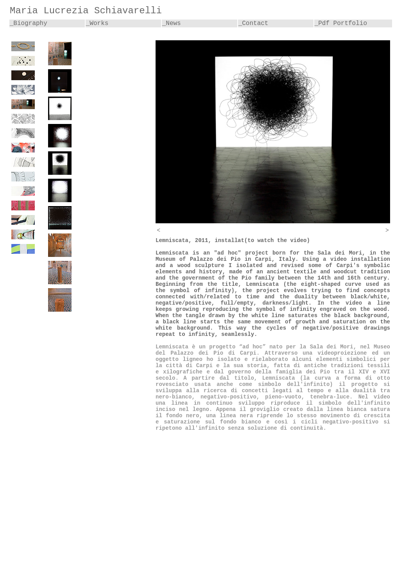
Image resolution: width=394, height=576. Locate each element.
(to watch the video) (277, 240)
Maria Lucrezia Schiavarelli (86, 10)
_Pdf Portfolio (341, 23)
